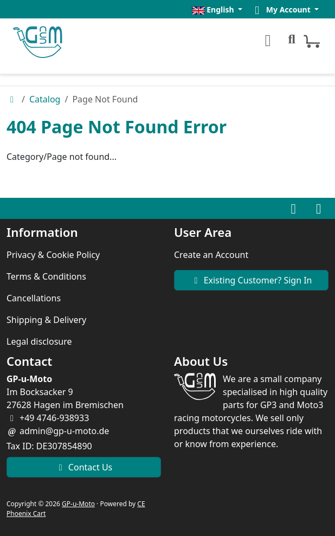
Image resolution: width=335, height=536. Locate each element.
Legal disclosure (39, 341)
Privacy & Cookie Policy (53, 255)
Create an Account (211, 255)
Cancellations (34, 298)
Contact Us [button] (84, 467)
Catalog (45, 99)
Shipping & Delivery (46, 320)
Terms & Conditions (46, 276)
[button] (217, 9)
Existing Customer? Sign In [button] (251, 280)
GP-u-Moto (78, 503)
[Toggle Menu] (266, 40)
